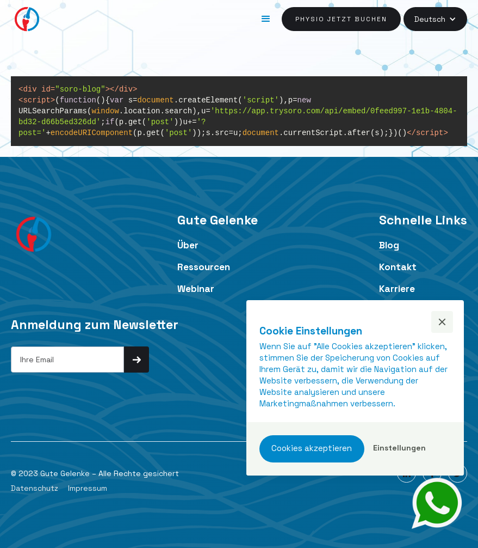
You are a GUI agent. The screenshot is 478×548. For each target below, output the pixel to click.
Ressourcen (203, 266)
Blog (389, 245)
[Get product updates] (67, 359)
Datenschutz (34, 488)
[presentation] (93, 394)
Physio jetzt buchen (341, 19)
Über (187, 245)
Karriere (397, 288)
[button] (266, 19)
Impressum (87, 488)
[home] (27, 19)
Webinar (195, 288)
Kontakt (398, 266)
